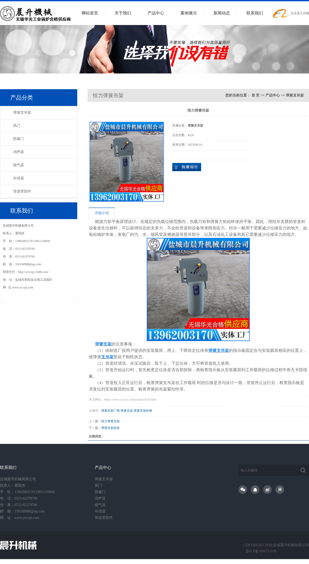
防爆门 (18, 139)
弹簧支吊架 (22, 112)
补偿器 (18, 178)
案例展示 (189, 13)
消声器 (18, 152)
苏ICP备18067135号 (261, 551)
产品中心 (156, 13)
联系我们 (254, 13)
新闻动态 (221, 13)
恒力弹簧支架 (110, 421)
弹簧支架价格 (143, 410)
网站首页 (90, 13)
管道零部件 (22, 191)
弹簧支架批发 (110, 428)
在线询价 (186, 167)
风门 (16, 126)
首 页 (256, 95)
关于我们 (123, 13)
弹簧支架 (127, 410)
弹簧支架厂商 (110, 410)
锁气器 (18, 165)
